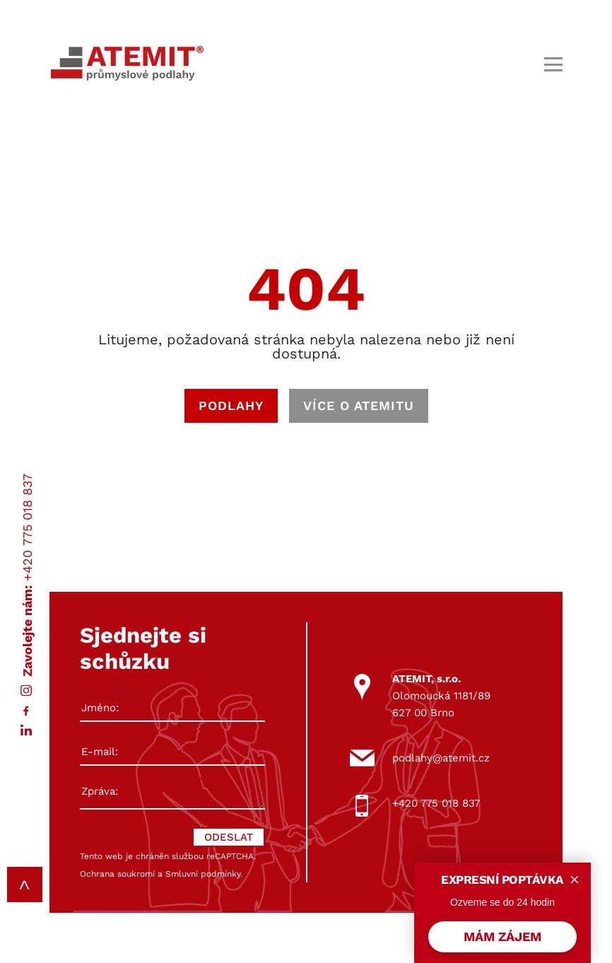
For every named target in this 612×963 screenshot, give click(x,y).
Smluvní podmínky (202, 874)
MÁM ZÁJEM (502, 936)
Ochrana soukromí (117, 874)
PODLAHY (231, 405)
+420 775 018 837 (27, 527)
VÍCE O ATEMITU (358, 405)
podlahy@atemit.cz (441, 758)
